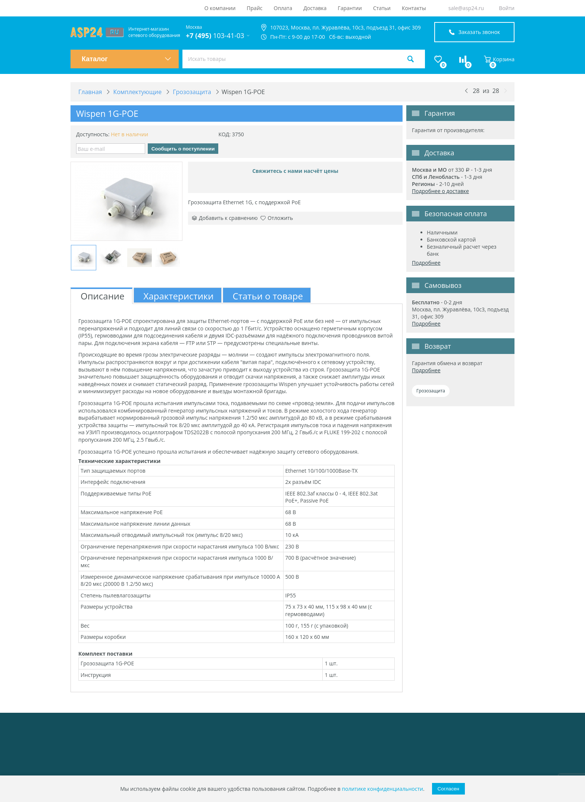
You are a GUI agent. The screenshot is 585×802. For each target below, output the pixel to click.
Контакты (414, 8)
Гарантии (350, 8)
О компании (220, 8)
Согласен (448, 789)
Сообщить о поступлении (183, 149)
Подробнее (426, 262)
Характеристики (179, 296)
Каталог (126, 59)
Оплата (283, 8)
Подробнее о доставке (440, 191)
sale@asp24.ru (466, 8)
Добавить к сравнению (225, 217)
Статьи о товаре (268, 296)
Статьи (382, 8)
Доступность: (93, 134)
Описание (103, 296)
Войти (506, 8)
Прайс (254, 8)
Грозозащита (430, 391)
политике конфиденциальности (382, 788)
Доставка (314, 8)
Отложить (276, 217)
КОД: (224, 134)
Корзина (499, 59)
